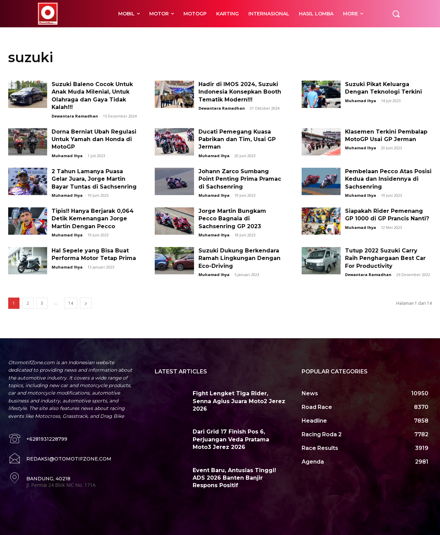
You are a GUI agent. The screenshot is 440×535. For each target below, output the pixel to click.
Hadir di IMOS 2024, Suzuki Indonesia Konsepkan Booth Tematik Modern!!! (239, 92)
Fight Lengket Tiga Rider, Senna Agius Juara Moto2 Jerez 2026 (239, 401)
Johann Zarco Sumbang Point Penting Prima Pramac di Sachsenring (239, 179)
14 (70, 303)
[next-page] (86, 303)
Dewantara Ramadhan (75, 116)
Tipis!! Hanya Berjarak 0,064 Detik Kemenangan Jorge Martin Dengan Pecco (93, 219)
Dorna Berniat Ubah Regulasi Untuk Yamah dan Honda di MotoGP (94, 139)
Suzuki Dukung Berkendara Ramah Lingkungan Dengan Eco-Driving (239, 258)
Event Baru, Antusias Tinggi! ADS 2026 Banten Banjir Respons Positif (234, 478)
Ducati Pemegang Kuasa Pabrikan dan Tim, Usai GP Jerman (237, 139)
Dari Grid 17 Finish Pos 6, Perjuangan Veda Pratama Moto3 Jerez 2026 (231, 439)
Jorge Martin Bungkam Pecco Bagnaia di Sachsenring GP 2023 (232, 219)
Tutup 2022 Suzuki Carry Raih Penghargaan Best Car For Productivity (385, 258)
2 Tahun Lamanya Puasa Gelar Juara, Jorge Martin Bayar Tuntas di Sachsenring (94, 179)
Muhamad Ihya (360, 100)
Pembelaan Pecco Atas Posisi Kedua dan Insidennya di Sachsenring (388, 179)
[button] (395, 13)
